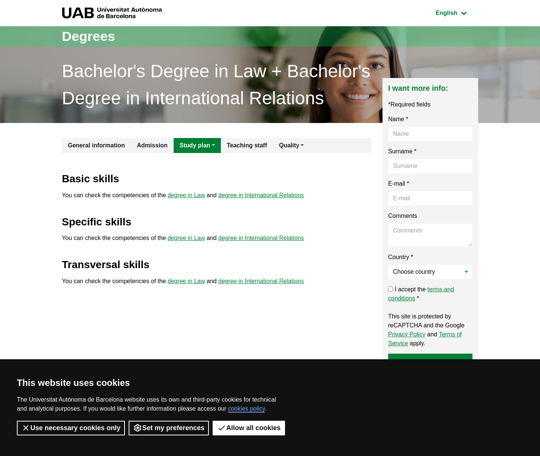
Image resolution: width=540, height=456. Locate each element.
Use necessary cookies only (70, 427)
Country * (400, 257)
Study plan (195, 145)
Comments (402, 216)
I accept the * (421, 294)
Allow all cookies (248, 427)
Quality (289, 145)
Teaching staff (247, 145)
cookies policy (246, 408)
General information (96, 145)
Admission (152, 145)
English (456, 12)
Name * (398, 119)
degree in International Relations (262, 195)
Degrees (88, 36)
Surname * (402, 151)
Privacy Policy (407, 334)
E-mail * (398, 183)
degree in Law (187, 195)
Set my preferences (168, 427)
